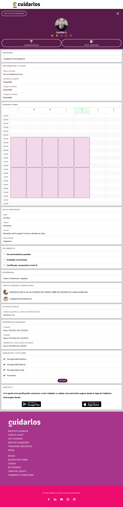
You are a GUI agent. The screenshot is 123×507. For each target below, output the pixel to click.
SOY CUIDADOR (15, 439)
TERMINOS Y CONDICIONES (21, 475)
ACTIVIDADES (14, 467)
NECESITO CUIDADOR (18, 431)
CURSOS (12, 463)
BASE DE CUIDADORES (18, 442)
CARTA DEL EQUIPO (17, 471)
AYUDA (11, 450)
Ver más (62, 380)
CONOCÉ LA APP (16, 435)
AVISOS (11, 456)
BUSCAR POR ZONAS (18, 460)
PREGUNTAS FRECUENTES (20, 446)
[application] (18, 152)
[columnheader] (18, 111)
